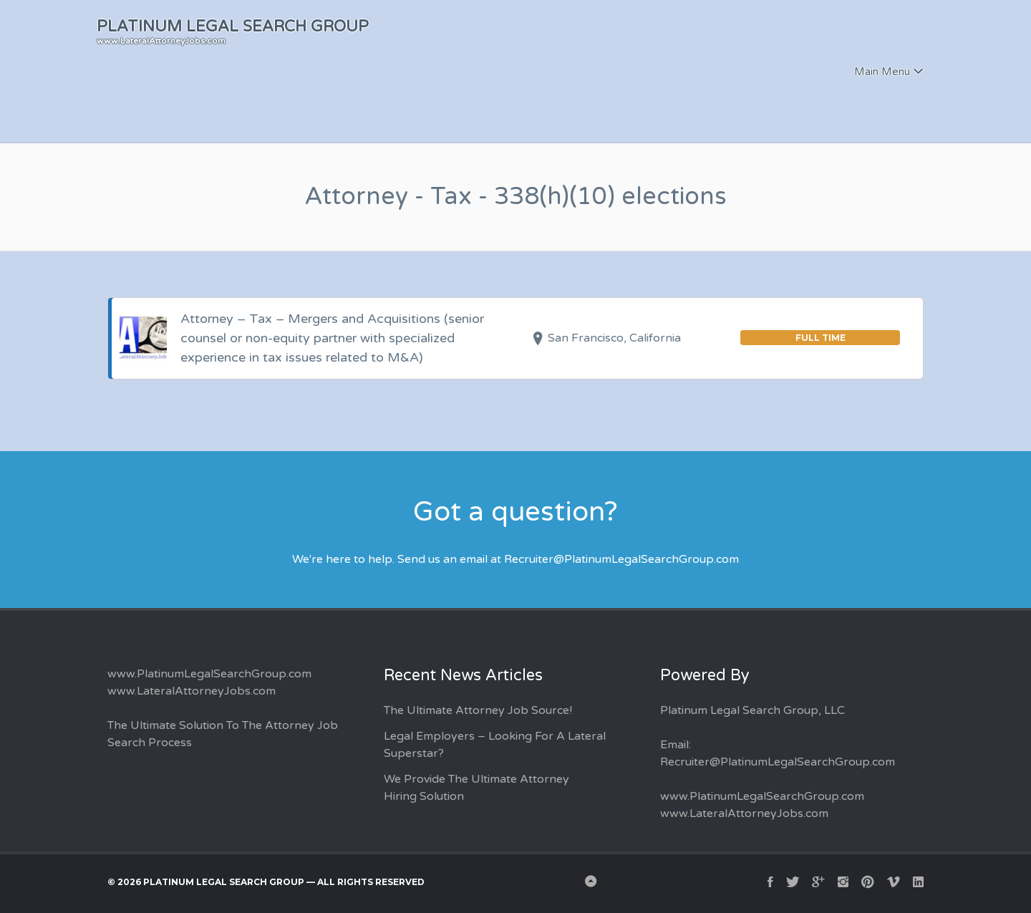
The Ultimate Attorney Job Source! (478, 710)
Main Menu (882, 71)
